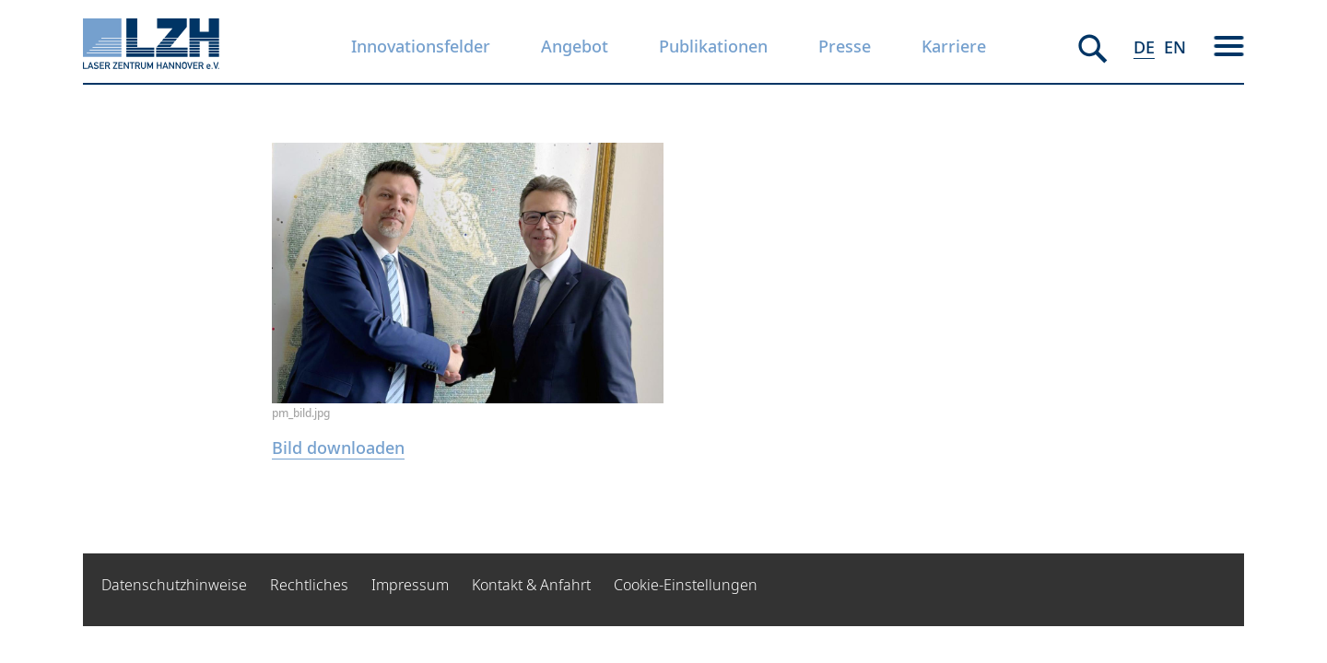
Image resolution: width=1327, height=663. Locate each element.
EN (1175, 47)
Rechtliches (309, 585)
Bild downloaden (338, 447)
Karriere (954, 46)
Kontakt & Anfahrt (531, 585)
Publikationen (713, 46)
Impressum (410, 585)
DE (1144, 47)
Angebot (574, 46)
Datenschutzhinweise (174, 585)
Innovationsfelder (420, 46)
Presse (844, 46)
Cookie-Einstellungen (685, 585)
